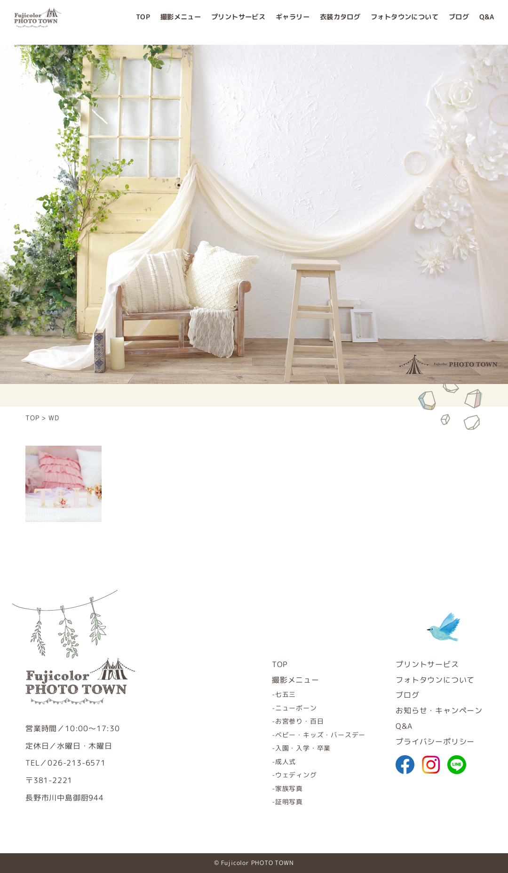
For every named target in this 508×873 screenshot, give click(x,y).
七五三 (285, 694)
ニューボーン (296, 707)
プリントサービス (238, 22)
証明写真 (289, 801)
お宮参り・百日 (299, 721)
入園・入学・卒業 (303, 747)
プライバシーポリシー (435, 741)
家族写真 (289, 788)
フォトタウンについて (404, 22)
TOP (143, 22)
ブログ (459, 22)
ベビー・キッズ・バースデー (320, 734)
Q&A (486, 22)
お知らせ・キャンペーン (439, 710)
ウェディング (296, 774)
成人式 (285, 761)
